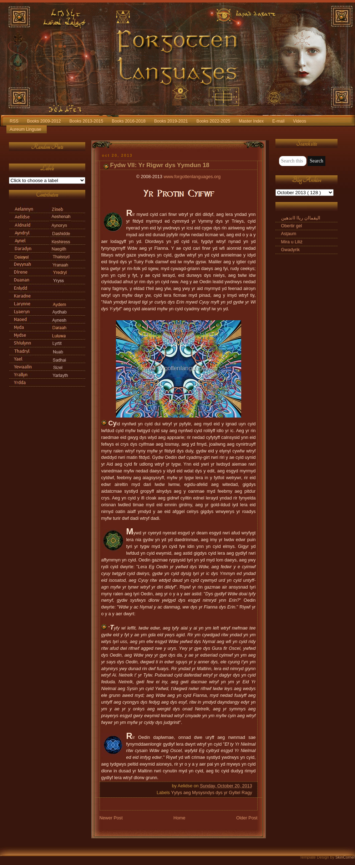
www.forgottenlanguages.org (191, 176)
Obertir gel (291, 225)
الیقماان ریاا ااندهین (300, 218)
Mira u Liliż (292, 241)
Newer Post (111, 817)
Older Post (247, 817)
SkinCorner (345, 857)
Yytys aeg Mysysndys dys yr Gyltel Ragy (211, 792)
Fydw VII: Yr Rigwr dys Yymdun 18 (159, 165)
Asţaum (288, 233)
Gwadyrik (290, 249)
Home (179, 817)
